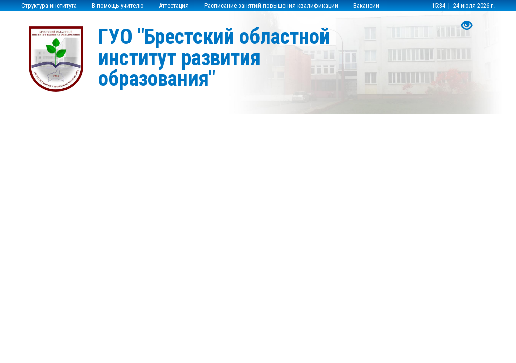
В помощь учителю (118, 5)
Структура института (49, 5)
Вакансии (366, 5)
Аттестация (174, 5)
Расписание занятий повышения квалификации (271, 5)
